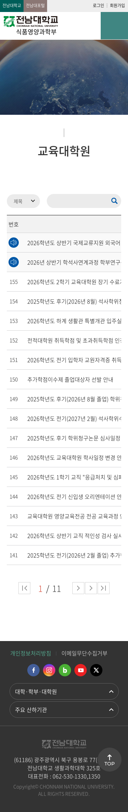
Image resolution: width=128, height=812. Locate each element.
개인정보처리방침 (30, 653)
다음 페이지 (78, 588)
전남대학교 (11, 5)
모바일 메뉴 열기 (114, 25)
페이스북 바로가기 (33, 670)
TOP (109, 764)
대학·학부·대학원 (36, 691)
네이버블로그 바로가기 (65, 670)
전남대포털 (35, 5)
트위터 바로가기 (96, 670)
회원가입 (117, 5)
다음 (91, 588)
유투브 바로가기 (80, 670)
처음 (24, 588)
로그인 (98, 5)
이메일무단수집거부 (84, 653)
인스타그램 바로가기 (49, 670)
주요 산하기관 (31, 709)
